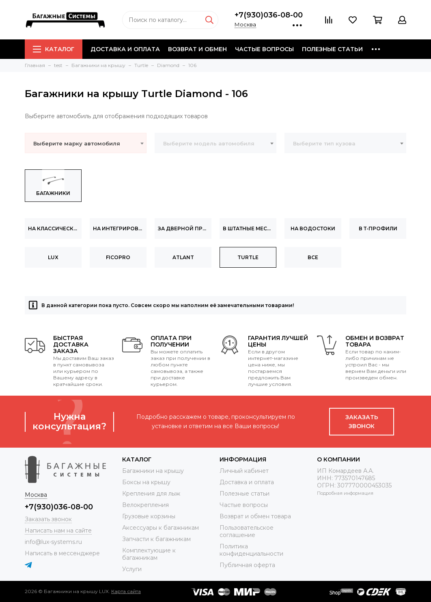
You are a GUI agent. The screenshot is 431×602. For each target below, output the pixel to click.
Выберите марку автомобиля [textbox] (76, 143)
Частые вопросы (264, 49)
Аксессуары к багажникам (160, 527)
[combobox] (86, 143)
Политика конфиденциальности (251, 550)
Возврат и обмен (197, 49)
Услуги (132, 569)
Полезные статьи (332, 49)
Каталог (53, 49)
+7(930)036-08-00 (269, 15)
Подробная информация (345, 493)
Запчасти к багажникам (156, 539)
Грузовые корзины (148, 516)
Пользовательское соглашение (247, 531)
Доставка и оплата (125, 49)
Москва (245, 24)
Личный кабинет (244, 470)
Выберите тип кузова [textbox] (324, 143)
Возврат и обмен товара (255, 516)
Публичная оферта (247, 565)
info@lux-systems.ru (53, 542)
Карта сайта (126, 591)
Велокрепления (145, 505)
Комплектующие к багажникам (149, 554)
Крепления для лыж (151, 493)
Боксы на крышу (146, 482)
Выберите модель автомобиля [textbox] (208, 143)
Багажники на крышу (153, 470)
